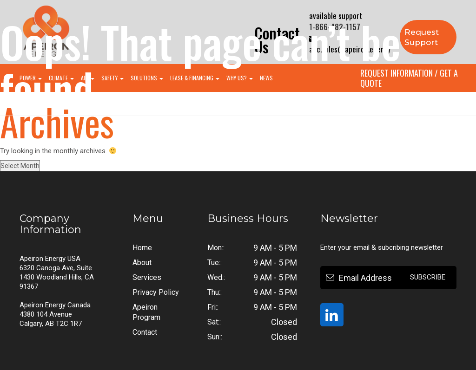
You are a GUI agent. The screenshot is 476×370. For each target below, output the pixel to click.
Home (142, 247)
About (142, 262)
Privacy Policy (155, 292)
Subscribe (427, 277)
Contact (144, 332)
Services (146, 277)
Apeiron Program (146, 312)
